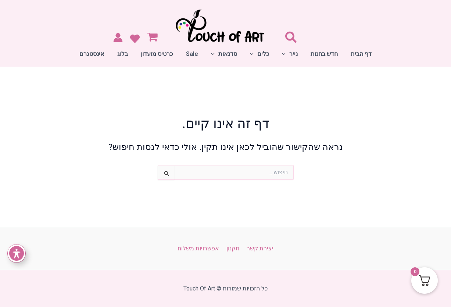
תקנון (233, 248)
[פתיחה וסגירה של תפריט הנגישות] (16, 253)
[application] (283, 54)
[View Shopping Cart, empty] (154, 38)
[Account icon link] (118, 37)
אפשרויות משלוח (200, 248)
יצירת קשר (259, 248)
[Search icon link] (290, 39)
